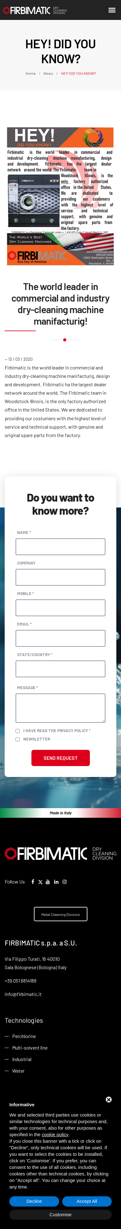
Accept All (87, 1201)
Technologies (24, 1020)
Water (18, 1071)
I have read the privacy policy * (57, 730)
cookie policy (55, 1134)
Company (26, 562)
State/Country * (35, 654)
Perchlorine (24, 1036)
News (48, 73)
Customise (60, 1214)
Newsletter (36, 738)
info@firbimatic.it (23, 994)
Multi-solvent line (30, 1047)
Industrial (21, 1059)
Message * (27, 687)
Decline (34, 1201)
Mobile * (25, 593)
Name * (24, 532)
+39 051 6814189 (20, 981)
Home (31, 73)
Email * (24, 624)
